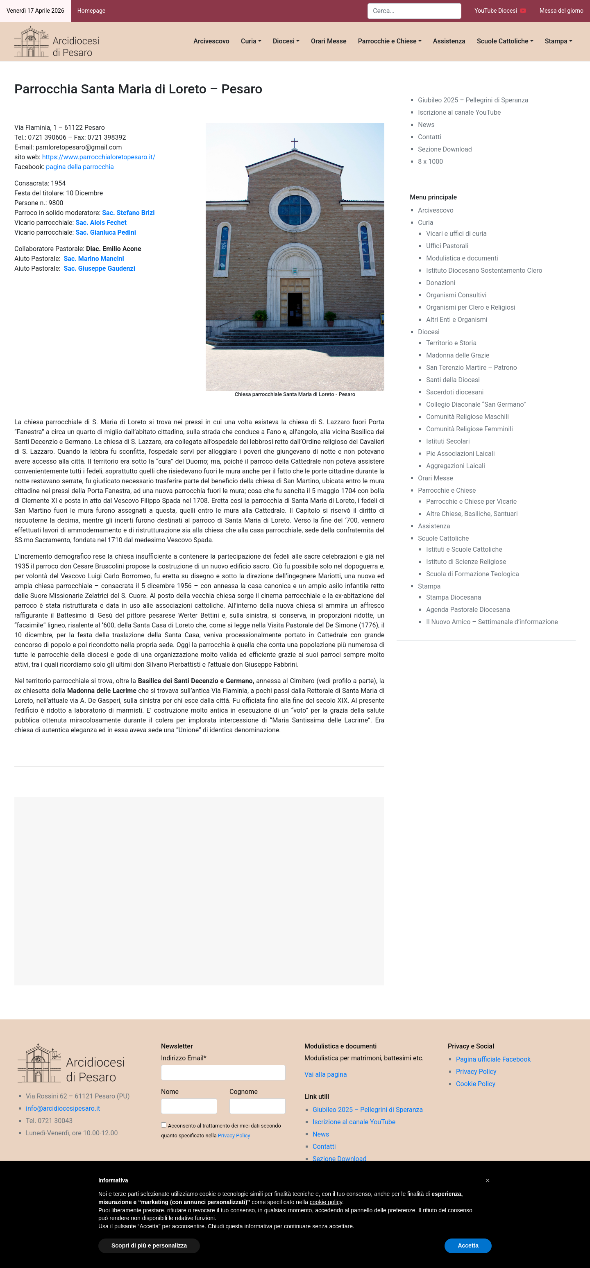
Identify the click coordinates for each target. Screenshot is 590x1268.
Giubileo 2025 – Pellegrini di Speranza (473, 100)
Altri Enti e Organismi (456, 320)
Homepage (91, 10)
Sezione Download (445, 149)
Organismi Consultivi (456, 295)
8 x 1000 (430, 161)
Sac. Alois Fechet (100, 222)
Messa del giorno (561, 10)
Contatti (429, 137)
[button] (487, 1180)
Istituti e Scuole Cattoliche (464, 549)
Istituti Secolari (448, 441)
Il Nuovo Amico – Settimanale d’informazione (492, 622)
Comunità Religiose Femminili (469, 429)
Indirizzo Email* (183, 1058)
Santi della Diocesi (453, 380)
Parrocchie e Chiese (387, 41)
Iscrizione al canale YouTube (459, 112)
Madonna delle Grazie (457, 355)
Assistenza (449, 41)
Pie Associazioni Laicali (460, 453)
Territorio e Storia (451, 343)
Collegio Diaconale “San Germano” (476, 404)
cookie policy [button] (326, 1202)
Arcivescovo (211, 41)
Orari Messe (329, 41)
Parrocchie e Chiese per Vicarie (471, 501)
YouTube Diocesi (500, 10)
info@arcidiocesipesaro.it (63, 1108)
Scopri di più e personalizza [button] (149, 1245)
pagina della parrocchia (80, 167)
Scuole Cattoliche (503, 41)
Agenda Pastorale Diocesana (468, 610)
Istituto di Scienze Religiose (466, 562)
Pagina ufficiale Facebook (493, 1059)
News (426, 125)
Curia (248, 41)
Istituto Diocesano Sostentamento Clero (484, 270)
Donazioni (440, 283)
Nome (170, 1092)
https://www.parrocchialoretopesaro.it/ (99, 157)
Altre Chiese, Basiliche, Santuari (471, 514)
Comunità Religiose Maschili (467, 417)
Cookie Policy (475, 1084)
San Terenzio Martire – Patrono (471, 367)
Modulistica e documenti (462, 258)
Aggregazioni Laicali (455, 466)
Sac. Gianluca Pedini (105, 232)
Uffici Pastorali (447, 246)
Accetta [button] (468, 1245)
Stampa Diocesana (453, 597)
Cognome (243, 1092)
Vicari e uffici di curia (456, 234)
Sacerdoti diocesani (454, 392)
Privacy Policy (234, 1135)
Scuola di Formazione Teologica (472, 574)
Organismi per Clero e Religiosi (470, 307)
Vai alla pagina (325, 1074)
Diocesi (284, 41)
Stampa (556, 41)
